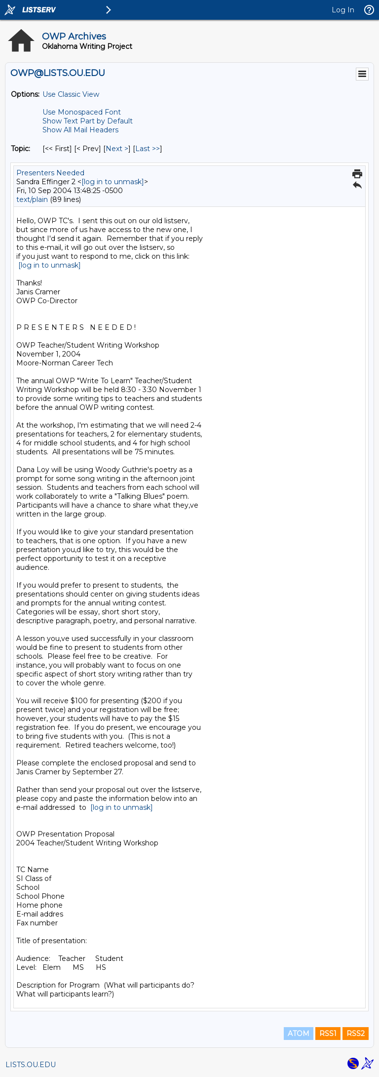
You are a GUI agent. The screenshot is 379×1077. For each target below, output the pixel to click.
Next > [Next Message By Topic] (117, 148)
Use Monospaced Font (81, 112)
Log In (343, 9)
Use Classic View (70, 94)
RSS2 (355, 1033)
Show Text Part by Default (87, 121)
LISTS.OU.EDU (30, 1064)
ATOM (298, 1033)
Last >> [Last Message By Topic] (147, 148)
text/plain (32, 199)
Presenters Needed (50, 172)
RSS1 (328, 1033)
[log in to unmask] (112, 181)
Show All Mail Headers (80, 129)
